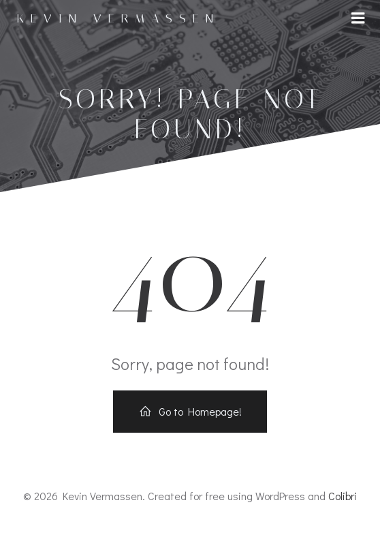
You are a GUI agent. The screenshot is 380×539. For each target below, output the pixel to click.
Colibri (342, 496)
